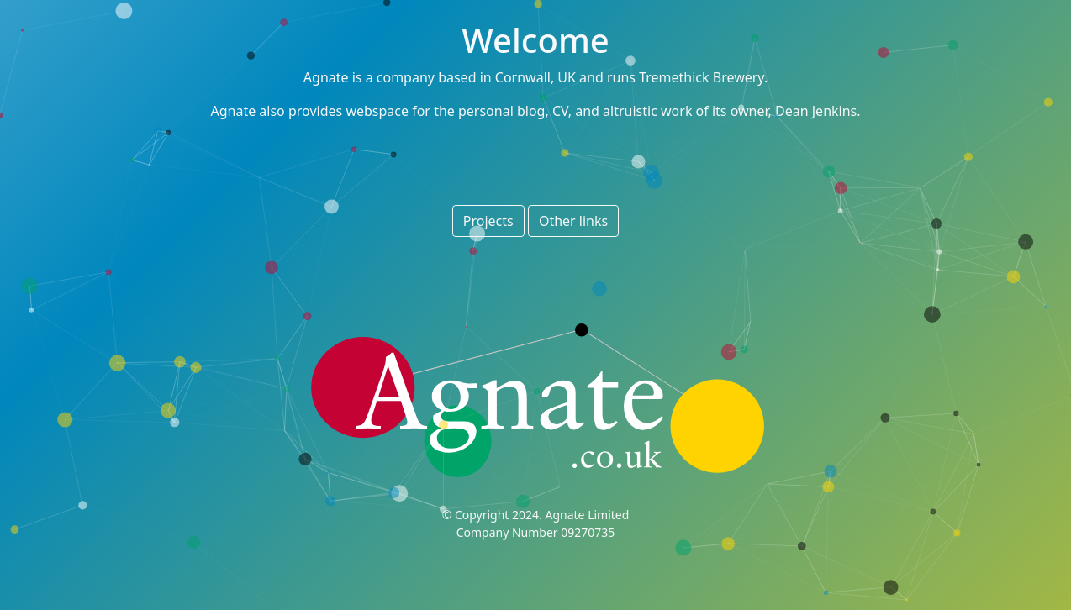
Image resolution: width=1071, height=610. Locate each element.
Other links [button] (573, 221)
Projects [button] (488, 221)
